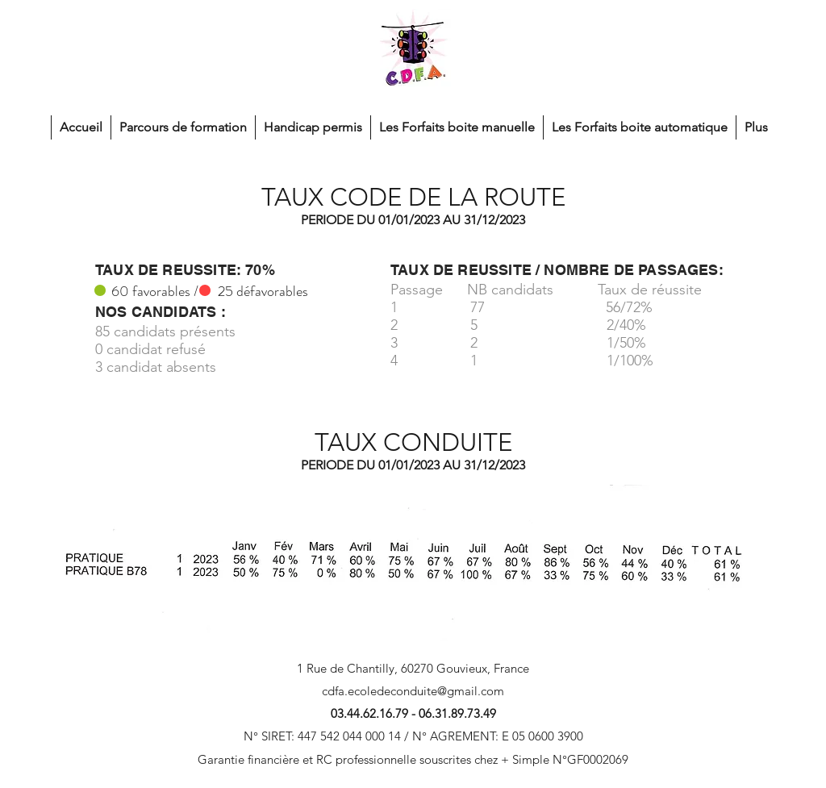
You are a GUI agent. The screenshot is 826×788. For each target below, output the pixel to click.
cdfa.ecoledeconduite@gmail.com (413, 690)
